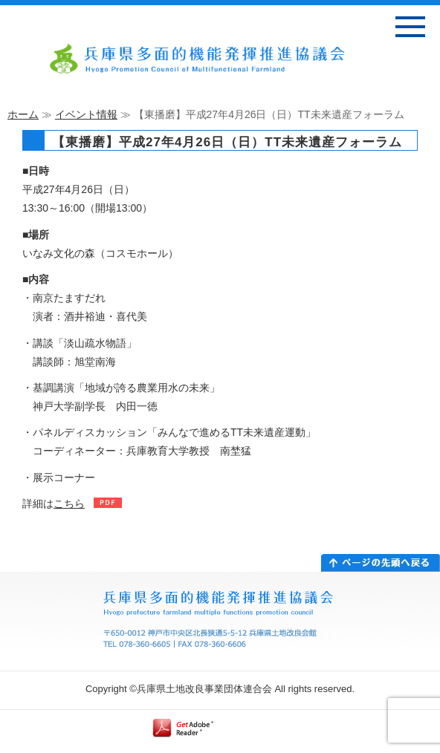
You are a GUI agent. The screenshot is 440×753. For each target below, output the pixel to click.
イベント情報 (86, 114)
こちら (69, 503)
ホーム (23, 114)
